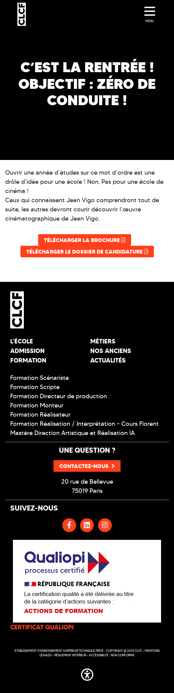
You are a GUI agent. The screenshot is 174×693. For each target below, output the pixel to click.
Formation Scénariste (39, 378)
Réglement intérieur (70, 655)
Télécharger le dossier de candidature (87, 251)
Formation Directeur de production (58, 396)
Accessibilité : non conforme (112, 655)
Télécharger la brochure (84, 240)
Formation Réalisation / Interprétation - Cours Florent (84, 424)
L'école (21, 341)
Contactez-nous (87, 466)
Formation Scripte (35, 387)
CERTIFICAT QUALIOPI (42, 627)
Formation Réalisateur (40, 414)
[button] (87, 673)
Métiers (102, 341)
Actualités (108, 360)
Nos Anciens (110, 351)
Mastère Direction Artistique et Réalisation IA (72, 433)
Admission (27, 351)
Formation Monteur (36, 405)
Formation (28, 360)
